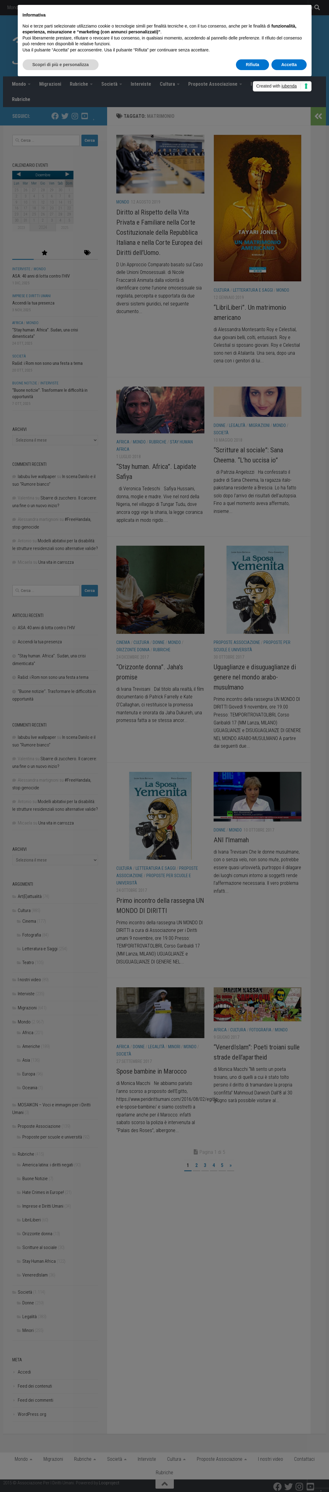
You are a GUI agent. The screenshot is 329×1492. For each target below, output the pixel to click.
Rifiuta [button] (252, 64)
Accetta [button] (289, 64)
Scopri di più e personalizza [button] (60, 64)
